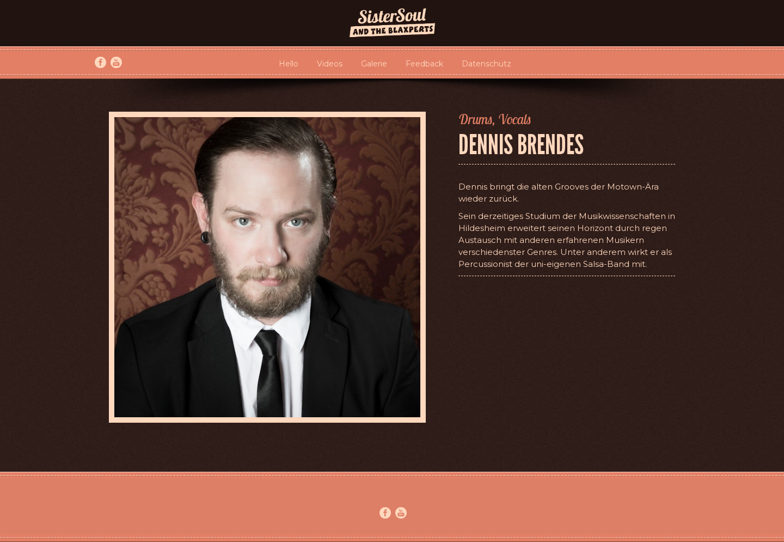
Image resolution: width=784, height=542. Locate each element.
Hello (288, 64)
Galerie (374, 64)
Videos (329, 64)
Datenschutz (486, 64)
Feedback (424, 64)
